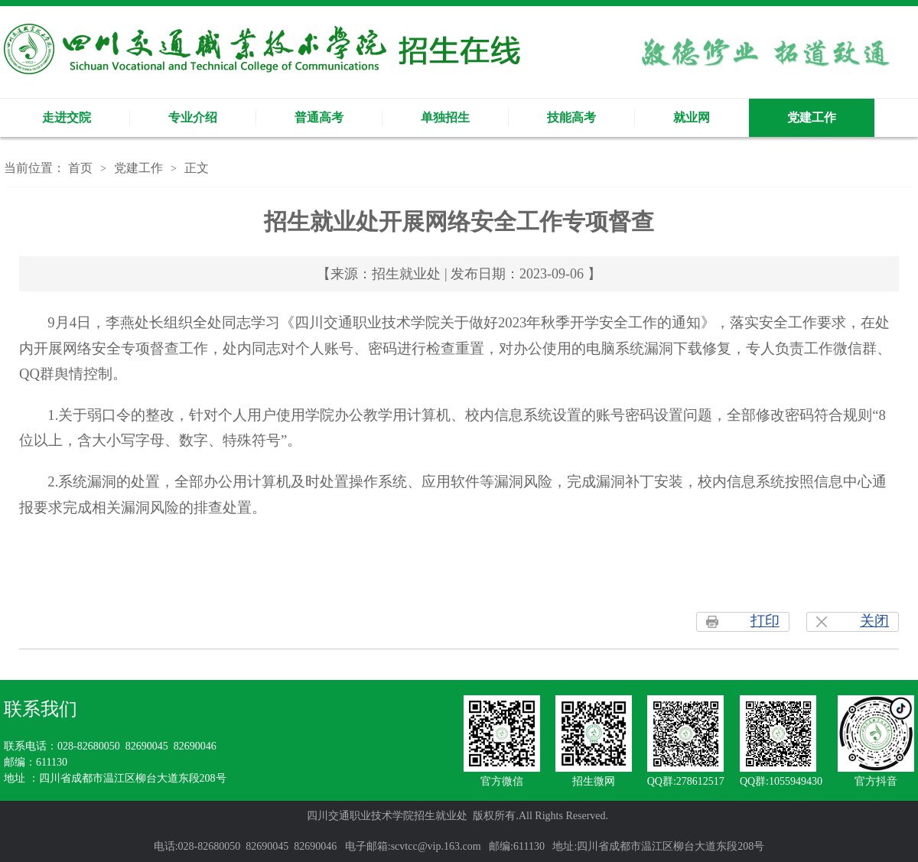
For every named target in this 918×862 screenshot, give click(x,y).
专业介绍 (192, 117)
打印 (765, 621)
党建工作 (811, 117)
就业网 (691, 117)
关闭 (874, 621)
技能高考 (571, 117)
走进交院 (66, 117)
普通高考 (319, 117)
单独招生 (445, 117)
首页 (80, 167)
